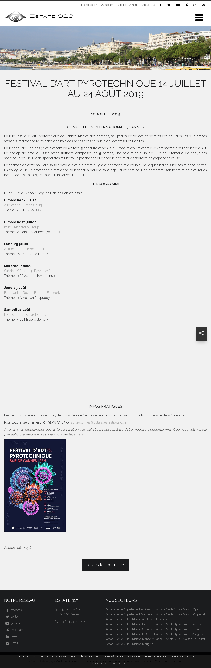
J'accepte (118, 663)
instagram (187, 5)
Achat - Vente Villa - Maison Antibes (129, 619)
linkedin (195, 5)
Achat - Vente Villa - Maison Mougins (129, 644)
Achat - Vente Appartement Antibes (128, 609)
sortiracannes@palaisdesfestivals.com (99, 422)
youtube (178, 5)
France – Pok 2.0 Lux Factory (25, 315)
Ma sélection (89, 4)
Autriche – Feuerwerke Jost (24, 249)
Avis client (107, 4)
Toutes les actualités (105, 564)
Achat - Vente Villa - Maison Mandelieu (130, 639)
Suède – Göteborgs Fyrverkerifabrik (30, 271)
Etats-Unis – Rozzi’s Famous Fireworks (32, 293)
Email (204, 5)
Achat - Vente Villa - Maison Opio (177, 609)
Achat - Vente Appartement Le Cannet (180, 629)
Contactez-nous (128, 4)
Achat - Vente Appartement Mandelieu (130, 614)
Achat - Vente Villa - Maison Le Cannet (130, 634)
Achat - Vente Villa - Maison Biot (126, 624)
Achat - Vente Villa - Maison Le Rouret (180, 639)
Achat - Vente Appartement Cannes (178, 624)
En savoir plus (96, 663)
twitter (169, 5)
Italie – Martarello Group (21, 227)
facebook (161, 5)
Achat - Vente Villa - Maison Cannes (129, 629)
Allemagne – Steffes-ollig (23, 205)
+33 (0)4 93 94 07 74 (73, 621)
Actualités (148, 4)
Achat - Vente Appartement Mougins (179, 634)
